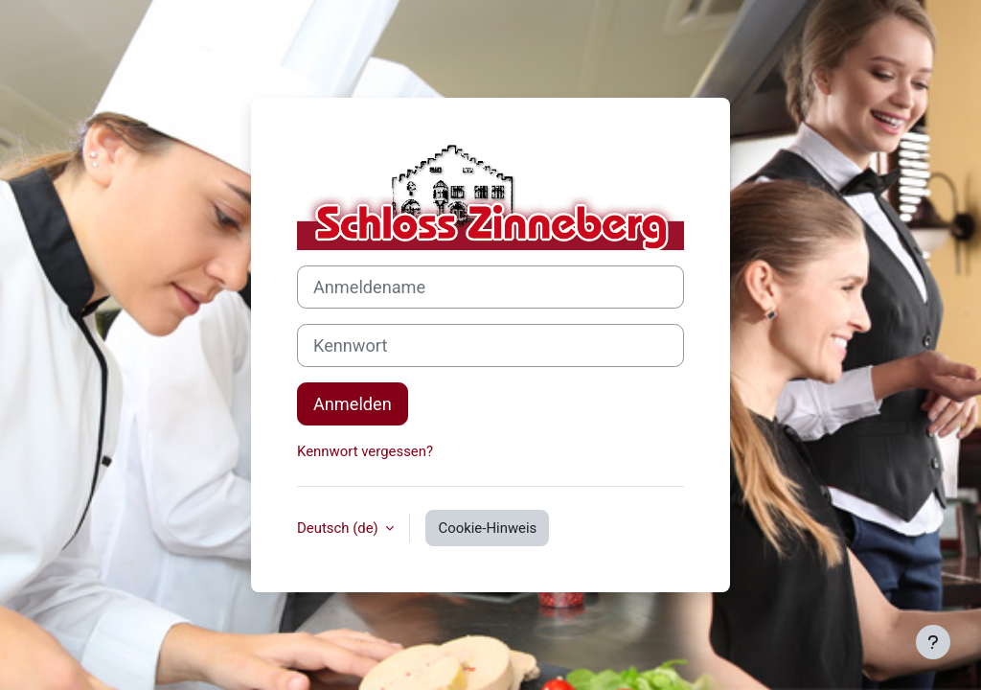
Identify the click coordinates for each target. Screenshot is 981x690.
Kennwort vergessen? (365, 451)
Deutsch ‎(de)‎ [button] (339, 528)
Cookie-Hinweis (487, 528)
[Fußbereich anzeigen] (933, 642)
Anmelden (352, 404)
